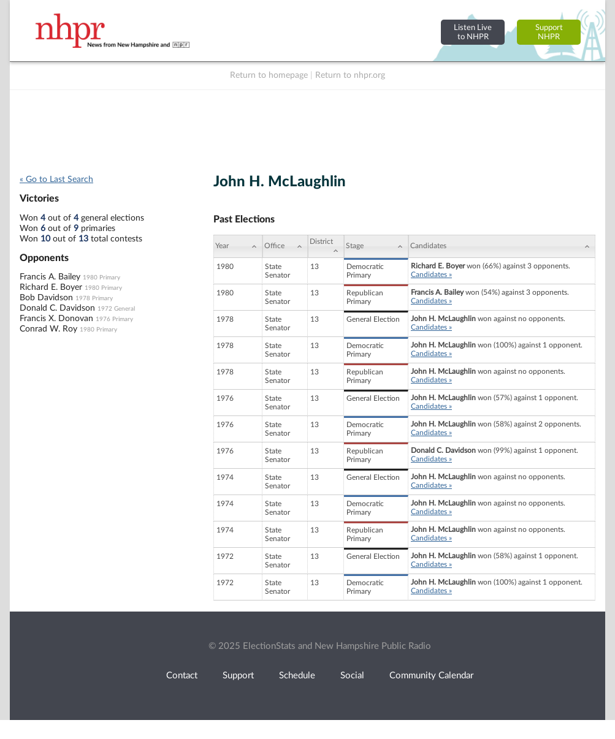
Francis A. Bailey (50, 277)
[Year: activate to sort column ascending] (237, 246)
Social (352, 675)
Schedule (297, 675)
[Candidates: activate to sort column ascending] (501, 246)
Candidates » (431, 274)
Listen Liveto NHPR (473, 32)
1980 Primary (101, 278)
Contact (181, 675)
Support (238, 675)
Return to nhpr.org (350, 75)
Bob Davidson (46, 298)
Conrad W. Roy (48, 329)
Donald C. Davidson (57, 308)
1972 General (116, 309)
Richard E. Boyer (51, 287)
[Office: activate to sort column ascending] (285, 246)
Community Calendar (431, 675)
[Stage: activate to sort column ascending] (376, 246)
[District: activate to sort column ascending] (326, 246)
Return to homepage (269, 75)
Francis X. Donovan (56, 318)
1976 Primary (114, 319)
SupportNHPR (549, 32)
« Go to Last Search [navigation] (56, 179)
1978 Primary (94, 298)
